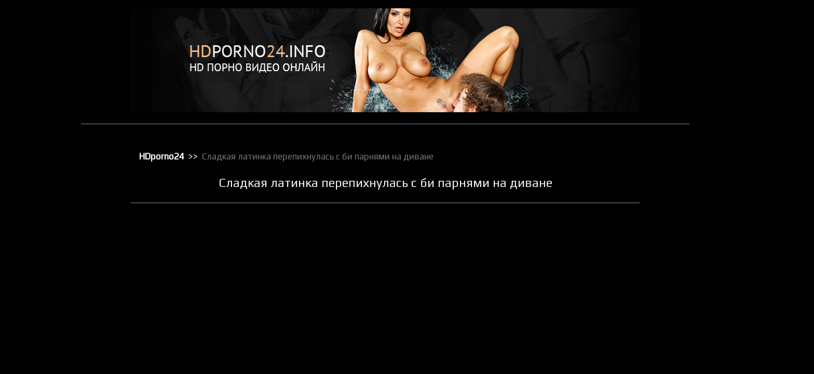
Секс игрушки (738, 325)
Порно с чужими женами (755, 258)
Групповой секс (741, 82)
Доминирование (742, 96)
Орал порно (735, 177)
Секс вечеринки (742, 312)
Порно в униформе (746, 217)
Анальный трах (740, 42)
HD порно (732, 28)
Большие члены (741, 69)
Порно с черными (744, 244)
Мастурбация (738, 163)
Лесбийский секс (743, 150)
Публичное (734, 271)
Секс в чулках (738, 298)
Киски (727, 123)
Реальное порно (742, 285)
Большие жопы (740, 55)
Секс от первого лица (750, 339)
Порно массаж (740, 231)
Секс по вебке (739, 352)
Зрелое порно (739, 109)
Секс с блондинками (748, 366)
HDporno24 (162, 156)
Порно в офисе (740, 204)
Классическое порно (749, 136)
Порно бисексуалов (747, 190)
